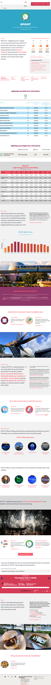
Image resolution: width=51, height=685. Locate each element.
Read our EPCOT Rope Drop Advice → (37, 387)
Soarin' (31, 215)
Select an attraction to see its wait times (8, 568)
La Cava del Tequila (34, 617)
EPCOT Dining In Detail (35, 619)
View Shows (38, 547)
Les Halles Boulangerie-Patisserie (37, 614)
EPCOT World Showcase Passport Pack (38, 64)
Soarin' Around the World (9, 374)
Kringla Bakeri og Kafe (35, 613)
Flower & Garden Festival (16, 297)
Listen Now (25, 683)
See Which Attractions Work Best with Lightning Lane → (40, 381)
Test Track (20, 381)
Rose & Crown (33, 612)
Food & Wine (22, 52)
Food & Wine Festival (31, 297)
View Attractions (15, 549)
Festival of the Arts (16, 298)
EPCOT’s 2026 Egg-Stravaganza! (37, 68)
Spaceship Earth (10, 381)
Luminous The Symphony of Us (33, 501)
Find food (14, 668)
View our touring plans (16, 413)
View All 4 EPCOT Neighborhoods (25, 554)
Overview (5, 8)
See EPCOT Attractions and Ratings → (37, 375)
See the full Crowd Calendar (37, 57)
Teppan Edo (33, 611)
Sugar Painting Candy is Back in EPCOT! (38, 66)
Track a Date (39, 325)
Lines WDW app (38, 545)
